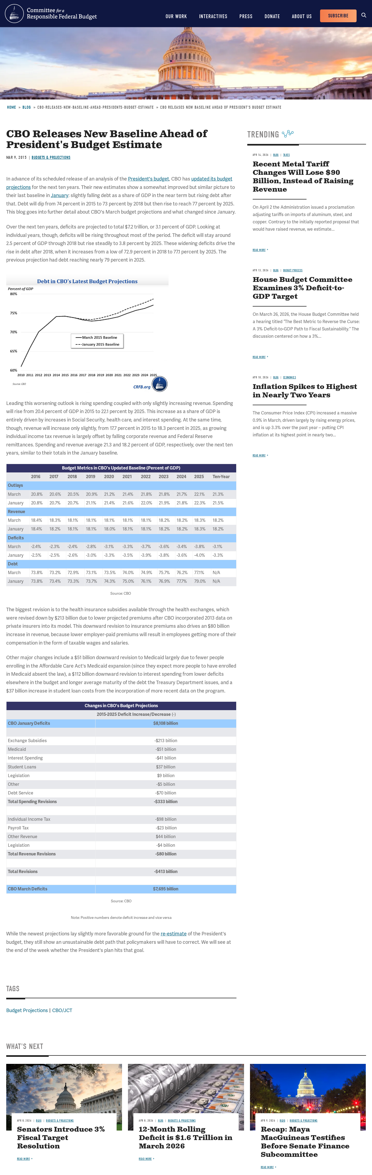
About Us (302, 16)
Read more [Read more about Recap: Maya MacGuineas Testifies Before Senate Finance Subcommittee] (267, 1167)
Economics (289, 377)
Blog (26, 107)
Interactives (213, 16)
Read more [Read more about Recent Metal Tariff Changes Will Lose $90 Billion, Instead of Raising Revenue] (259, 250)
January (59, 195)
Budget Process (293, 270)
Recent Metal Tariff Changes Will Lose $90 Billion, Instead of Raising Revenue (303, 177)
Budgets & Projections (51, 157)
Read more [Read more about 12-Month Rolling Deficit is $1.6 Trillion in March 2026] (145, 1159)
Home (11, 107)
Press (246, 16)
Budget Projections (27, 1010)
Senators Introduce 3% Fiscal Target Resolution (61, 1138)
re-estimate (174, 934)
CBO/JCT (62, 1010)
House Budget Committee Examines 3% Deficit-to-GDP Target (303, 288)
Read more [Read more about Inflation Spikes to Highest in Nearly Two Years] (259, 455)
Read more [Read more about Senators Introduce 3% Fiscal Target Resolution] (23, 1159)
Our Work (176, 16)
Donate (272, 16)
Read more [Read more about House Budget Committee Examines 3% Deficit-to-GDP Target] (259, 357)
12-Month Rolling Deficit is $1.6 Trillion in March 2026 (185, 1138)
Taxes (286, 155)
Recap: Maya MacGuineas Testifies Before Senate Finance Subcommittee (305, 1142)
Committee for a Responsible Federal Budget (51, 13)
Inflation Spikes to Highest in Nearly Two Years (305, 391)
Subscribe (338, 16)
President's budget (148, 179)
